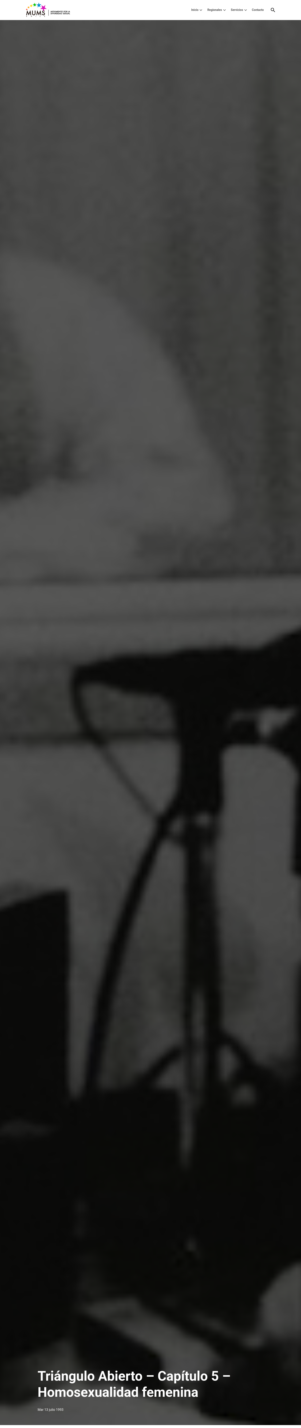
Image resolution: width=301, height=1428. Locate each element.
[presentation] (200, 10)
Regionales (214, 10)
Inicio (195, 10)
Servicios (237, 10)
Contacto (258, 10)
